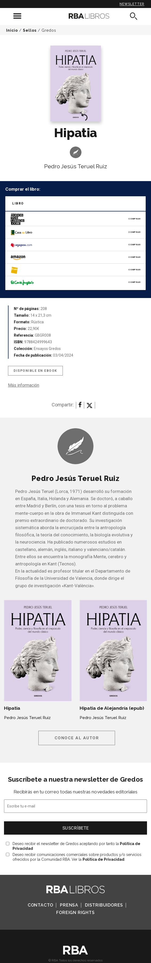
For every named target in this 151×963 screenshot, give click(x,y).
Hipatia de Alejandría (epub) (112, 708)
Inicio (12, 30)
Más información (23, 385)
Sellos (29, 30)
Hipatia (12, 708)
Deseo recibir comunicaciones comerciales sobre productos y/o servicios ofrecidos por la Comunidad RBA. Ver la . (77, 857)
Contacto (40, 905)
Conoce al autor (77, 738)
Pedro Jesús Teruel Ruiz (75, 166)
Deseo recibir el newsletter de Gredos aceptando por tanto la (76, 846)
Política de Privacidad (103, 859)
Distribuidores (104, 905)
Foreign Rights (75, 912)
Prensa (69, 905)
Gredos (49, 30)
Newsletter (132, 4)
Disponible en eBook (35, 371)
